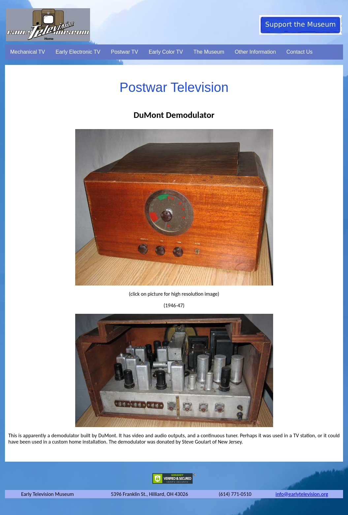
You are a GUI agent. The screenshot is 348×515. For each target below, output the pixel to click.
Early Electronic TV (78, 52)
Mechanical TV (27, 52)
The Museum (208, 52)
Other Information (255, 52)
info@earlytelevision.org (301, 494)
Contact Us (299, 52)
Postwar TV (124, 52)
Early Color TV (166, 52)
